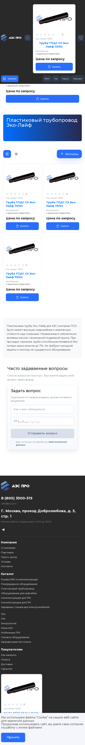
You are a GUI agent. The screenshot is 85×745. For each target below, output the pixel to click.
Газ (56, 78)
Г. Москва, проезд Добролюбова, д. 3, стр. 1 (38, 513)
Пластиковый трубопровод (17, 588)
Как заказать (8, 654)
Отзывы (6, 561)
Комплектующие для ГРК (16, 602)
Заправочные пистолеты (16, 641)
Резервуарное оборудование (19, 584)
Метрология (8, 623)
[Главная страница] (11, 37)
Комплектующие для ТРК (16, 597)
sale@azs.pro (8, 503)
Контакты (7, 566)
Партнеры (7, 552)
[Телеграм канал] (3, 529)
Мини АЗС (7, 628)
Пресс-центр (9, 557)
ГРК (3, 618)
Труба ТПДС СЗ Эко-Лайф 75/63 (54, 44)
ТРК (3, 614)
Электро (77, 78)
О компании (8, 547)
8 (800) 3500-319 (16, 498)
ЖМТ (47, 78)
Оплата (5, 659)
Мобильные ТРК (10, 632)
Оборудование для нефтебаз (19, 593)
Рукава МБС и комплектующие (19, 579)
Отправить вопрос (43, 433)
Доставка (7, 664)
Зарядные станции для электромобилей (25, 607)
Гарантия (6, 668)
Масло (65, 78)
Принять (13, 737)
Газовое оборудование (15, 637)
